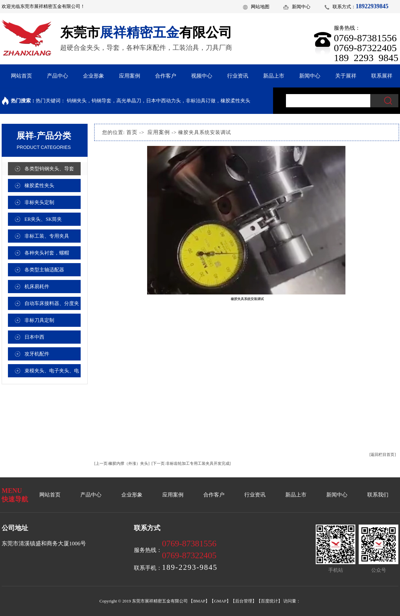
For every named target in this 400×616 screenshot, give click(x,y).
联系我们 (377, 494)
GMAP (220, 601)
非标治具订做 (201, 100)
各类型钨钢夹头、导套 (49, 168)
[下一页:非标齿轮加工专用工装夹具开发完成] (190, 463)
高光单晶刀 (128, 100)
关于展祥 (345, 76)
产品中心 (57, 76)
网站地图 (260, 6)
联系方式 (342, 6)
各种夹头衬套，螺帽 (46, 253)
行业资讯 (237, 76)
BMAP (199, 601)
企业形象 (93, 76)
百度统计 (269, 601)
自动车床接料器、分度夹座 (51, 305)
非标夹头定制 (39, 202)
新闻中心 (301, 6)
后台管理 (243, 601)
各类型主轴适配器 (44, 269)
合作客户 (165, 76)
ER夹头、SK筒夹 (43, 219)
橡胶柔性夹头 (235, 100)
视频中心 (201, 76)
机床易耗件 (36, 286)
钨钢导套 (101, 100)
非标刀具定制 (39, 320)
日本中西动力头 (163, 100)
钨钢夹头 (77, 100)
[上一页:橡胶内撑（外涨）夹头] (121, 463)
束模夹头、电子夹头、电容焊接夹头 (51, 372)
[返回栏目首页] (383, 454)
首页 (132, 132)
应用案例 (129, 76)
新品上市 (273, 76)
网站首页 (21, 76)
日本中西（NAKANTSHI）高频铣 (51, 339)
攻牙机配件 (36, 354)
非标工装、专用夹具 (46, 236)
